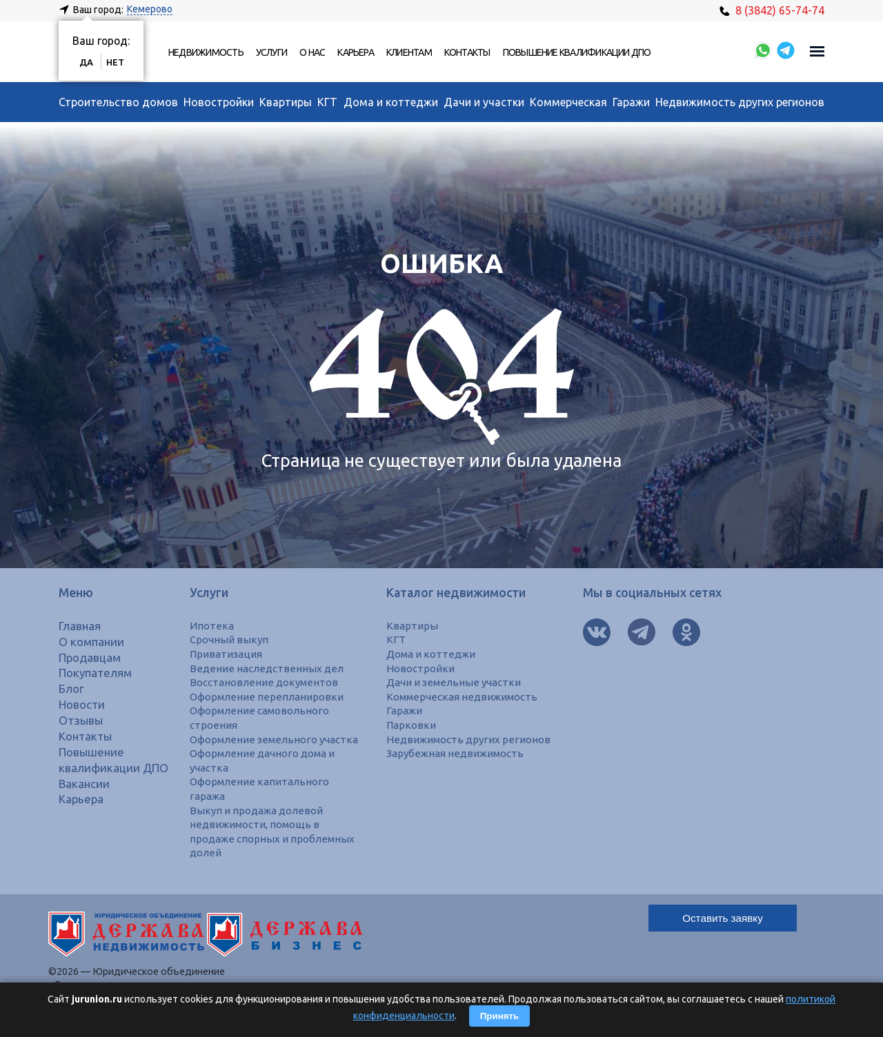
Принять (499, 1016)
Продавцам (92, 657)
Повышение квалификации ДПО (577, 52)
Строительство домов (118, 102)
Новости (83, 704)
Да (87, 62)
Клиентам (409, 52)
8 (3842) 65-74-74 (772, 10)
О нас (312, 52)
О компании (93, 641)
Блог (72, 688)
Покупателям (98, 672)
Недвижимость (206, 52)
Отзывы (82, 720)
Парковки (411, 724)
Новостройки (218, 102)
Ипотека (211, 625)
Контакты (467, 52)
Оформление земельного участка (277, 738)
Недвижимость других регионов (739, 102)
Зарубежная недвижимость (458, 753)
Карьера (355, 52)
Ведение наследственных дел (268, 668)
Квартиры (285, 102)
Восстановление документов (265, 682)
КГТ (327, 102)
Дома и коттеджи (391, 102)
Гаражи (631, 102)
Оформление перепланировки (268, 696)
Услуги (271, 52)
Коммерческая (568, 102)
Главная (81, 625)
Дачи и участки (484, 102)
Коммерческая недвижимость (465, 696)
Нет (117, 62)
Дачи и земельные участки (456, 682)
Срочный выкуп (230, 639)
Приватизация (227, 653)
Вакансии (85, 798)
